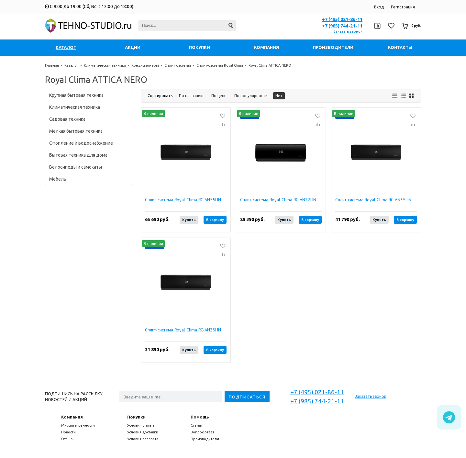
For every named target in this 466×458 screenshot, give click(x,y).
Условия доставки (142, 432)
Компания (72, 417)
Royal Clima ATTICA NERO (270, 65)
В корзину (215, 219)
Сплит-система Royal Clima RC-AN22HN (278, 200)
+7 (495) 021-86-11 (342, 19)
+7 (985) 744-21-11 (342, 25)
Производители (205, 439)
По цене (219, 96)
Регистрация (403, 7)
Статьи (196, 425)
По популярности (251, 96)
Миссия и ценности (78, 425)
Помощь (200, 417)
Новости (68, 432)
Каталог (71, 65)
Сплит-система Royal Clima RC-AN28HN (183, 330)
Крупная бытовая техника (76, 95)
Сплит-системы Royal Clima (219, 65)
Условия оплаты (141, 425)
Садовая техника (67, 119)
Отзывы (68, 439)
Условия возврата (142, 439)
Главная (52, 65)
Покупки (136, 417)
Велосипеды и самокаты (75, 167)
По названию (191, 96)
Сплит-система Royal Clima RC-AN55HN (183, 200)
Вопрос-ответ (202, 432)
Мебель (57, 179)
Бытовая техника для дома (78, 155)
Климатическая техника (105, 65)
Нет (279, 96)
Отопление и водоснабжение (81, 143)
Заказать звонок (348, 31)
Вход (379, 7)
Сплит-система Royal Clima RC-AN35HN (373, 200)
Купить (189, 219)
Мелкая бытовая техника (76, 131)
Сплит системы (177, 65)
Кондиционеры (145, 65)
